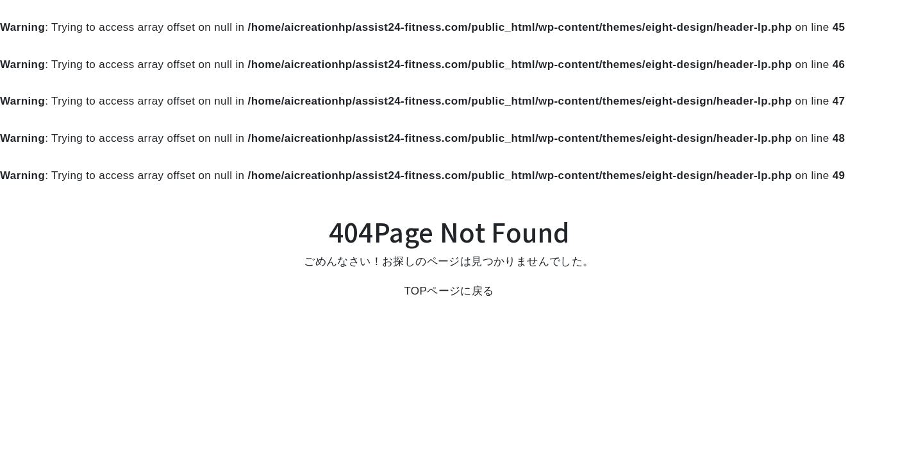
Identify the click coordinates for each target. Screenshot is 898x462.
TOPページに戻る (449, 291)
